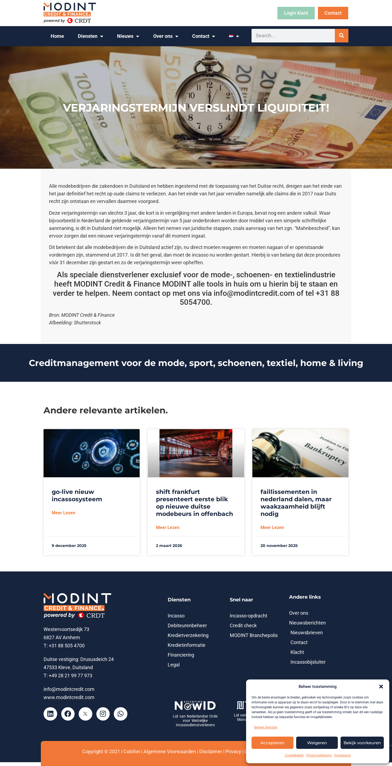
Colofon (131, 751)
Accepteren (272, 742)
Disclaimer (210, 751)
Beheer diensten (265, 727)
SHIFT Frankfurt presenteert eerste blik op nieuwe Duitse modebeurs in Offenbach (194, 503)
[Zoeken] (341, 35)
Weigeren (317, 742)
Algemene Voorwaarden (169, 751)
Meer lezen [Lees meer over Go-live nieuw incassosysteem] (63, 512)
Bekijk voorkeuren (362, 742)
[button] (381, 686)
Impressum (342, 755)
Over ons (165, 36)
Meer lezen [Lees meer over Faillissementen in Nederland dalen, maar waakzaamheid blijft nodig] (272, 527)
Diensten (90, 36)
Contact (203, 36)
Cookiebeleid (294, 755)
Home (57, 36)
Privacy (233, 751)
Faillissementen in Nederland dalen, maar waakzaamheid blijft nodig (296, 503)
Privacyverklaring (319, 755)
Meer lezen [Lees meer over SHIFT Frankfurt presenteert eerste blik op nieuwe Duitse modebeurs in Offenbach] (167, 527)
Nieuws (128, 36)
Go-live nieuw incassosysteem (77, 495)
